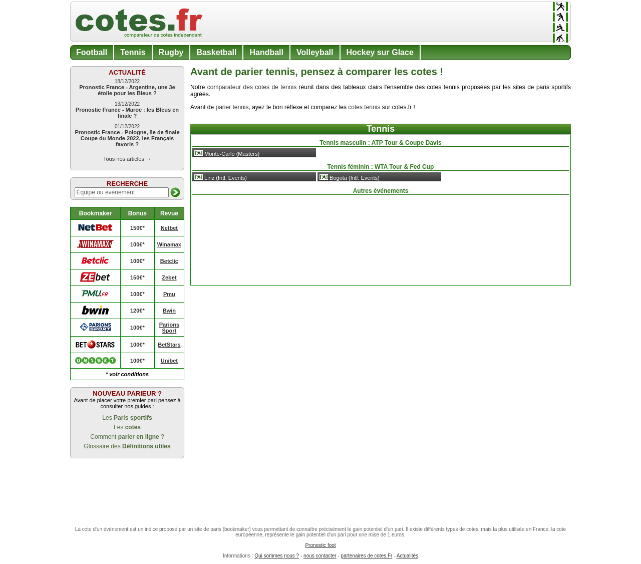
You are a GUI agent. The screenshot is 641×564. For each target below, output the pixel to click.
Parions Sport (169, 328)
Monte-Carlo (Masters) (226, 153)
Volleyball (315, 52)
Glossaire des (127, 446)
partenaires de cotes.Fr (367, 555)
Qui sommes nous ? (276, 555)
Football (91, 52)
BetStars (169, 345)
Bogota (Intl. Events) (349, 177)
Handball (266, 52)
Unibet (169, 361)
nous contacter (320, 555)
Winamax (169, 244)
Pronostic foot (320, 545)
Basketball (216, 52)
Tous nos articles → (127, 159)
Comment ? (127, 436)
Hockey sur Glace (380, 52)
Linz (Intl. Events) (220, 177)
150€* (137, 228)
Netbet (169, 228)
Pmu (169, 294)
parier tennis (231, 107)
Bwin (169, 311)
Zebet (169, 277)
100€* (137, 244)
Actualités (407, 555)
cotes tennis (364, 107)
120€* (137, 311)
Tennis (132, 52)
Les (127, 417)
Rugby (171, 52)
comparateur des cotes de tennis (251, 87)
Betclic (169, 261)
